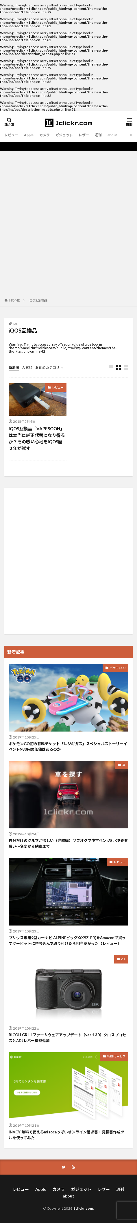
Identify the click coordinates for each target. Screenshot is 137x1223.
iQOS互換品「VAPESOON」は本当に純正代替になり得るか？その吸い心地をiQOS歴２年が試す (37, 438)
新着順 (14, 367)
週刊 (98, 135)
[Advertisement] (68, 222)
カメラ (44, 135)
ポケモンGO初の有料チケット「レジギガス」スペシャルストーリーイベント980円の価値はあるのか (68, 746)
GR (123, 959)
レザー (84, 135)
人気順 (27, 367)
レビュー (11, 135)
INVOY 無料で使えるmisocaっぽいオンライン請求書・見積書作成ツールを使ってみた (68, 1135)
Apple (29, 135)
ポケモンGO (117, 667)
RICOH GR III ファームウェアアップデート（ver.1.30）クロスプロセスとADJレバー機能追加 (67, 1038)
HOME (14, 300)
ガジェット (64, 135)
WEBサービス (116, 1056)
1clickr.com (83, 1208)
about (112, 135)
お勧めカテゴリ (47, 367)
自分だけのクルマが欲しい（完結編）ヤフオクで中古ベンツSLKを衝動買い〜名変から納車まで (68, 843)
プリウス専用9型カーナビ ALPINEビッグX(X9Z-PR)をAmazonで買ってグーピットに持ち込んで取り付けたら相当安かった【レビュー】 (67, 940)
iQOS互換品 (38, 300)
